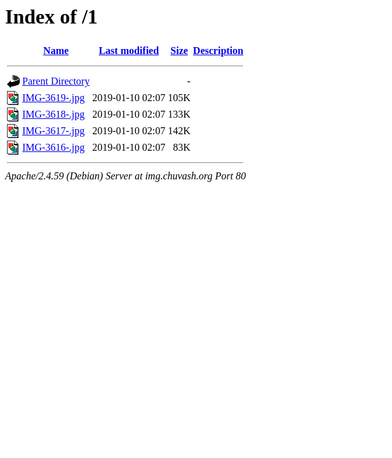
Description (218, 50)
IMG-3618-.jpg (53, 114)
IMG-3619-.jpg (53, 97)
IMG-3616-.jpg (53, 147)
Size (179, 50)
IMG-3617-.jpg (53, 130)
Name (56, 50)
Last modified (128, 50)
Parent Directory (56, 81)
